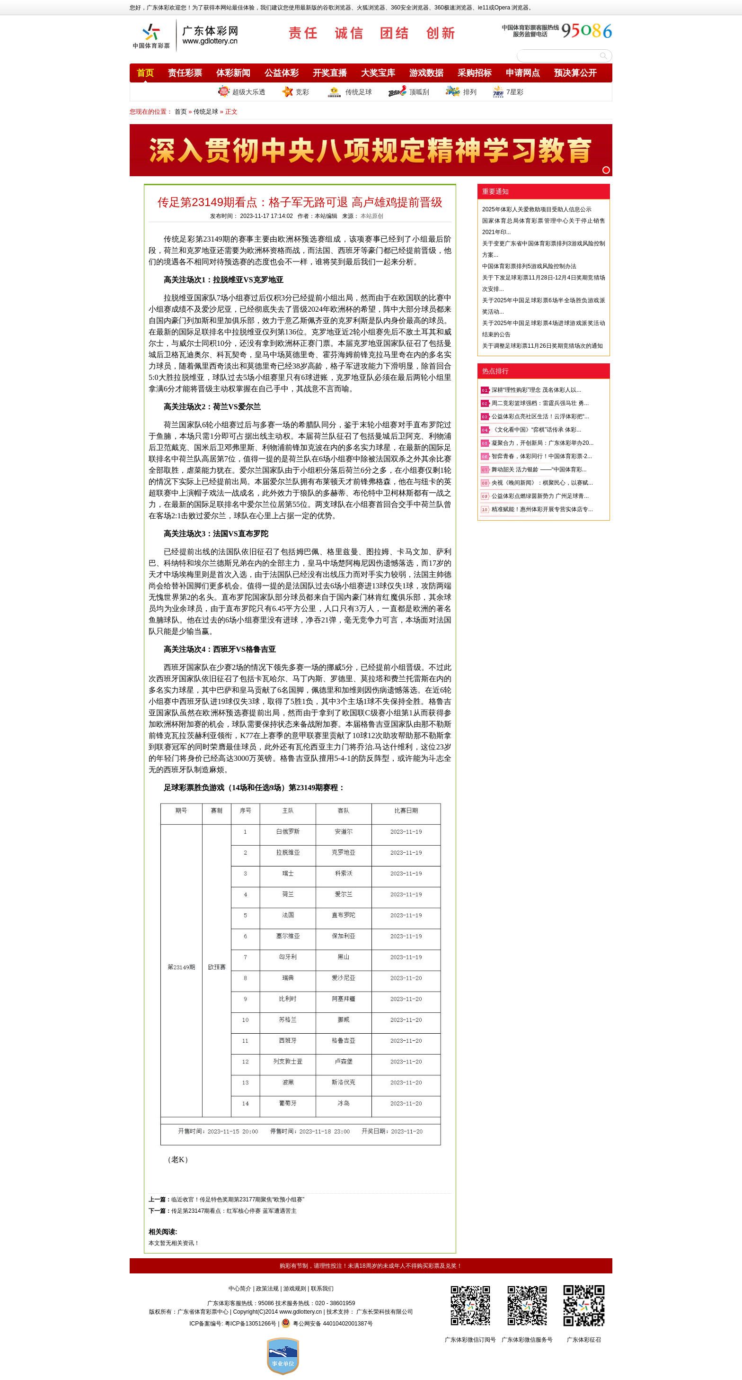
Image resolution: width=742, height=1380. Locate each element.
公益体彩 (282, 73)
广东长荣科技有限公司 (384, 1311)
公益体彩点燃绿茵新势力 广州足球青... (540, 496)
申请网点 (523, 73)
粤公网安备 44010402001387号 (327, 1323)
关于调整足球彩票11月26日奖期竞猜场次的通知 (542, 346)
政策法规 (267, 1288)
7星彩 (508, 91)
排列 (461, 91)
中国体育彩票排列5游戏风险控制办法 (529, 266)
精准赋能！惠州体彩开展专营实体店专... (542, 509)
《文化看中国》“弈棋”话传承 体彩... (536, 429)
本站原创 (372, 216)
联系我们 (322, 1288)
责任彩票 (185, 73)
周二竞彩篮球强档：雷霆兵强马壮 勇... (540, 403)
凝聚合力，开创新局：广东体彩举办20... (542, 443)
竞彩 (295, 91)
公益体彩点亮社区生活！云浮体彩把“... (540, 416)
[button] (606, 170)
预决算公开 (575, 73)
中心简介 (240, 1288)
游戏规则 (294, 1288)
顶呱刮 (408, 91)
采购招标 (475, 73)
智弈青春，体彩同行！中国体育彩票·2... (542, 456)
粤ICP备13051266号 (250, 1323)
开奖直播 (330, 73)
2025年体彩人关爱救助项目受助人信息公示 (537, 209)
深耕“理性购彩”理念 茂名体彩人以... (536, 390)
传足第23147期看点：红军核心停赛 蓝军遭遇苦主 (234, 1211)
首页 (145, 73)
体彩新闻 (233, 73)
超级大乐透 (241, 91)
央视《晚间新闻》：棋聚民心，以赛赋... (542, 482)
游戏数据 (426, 73)
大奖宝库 (378, 73)
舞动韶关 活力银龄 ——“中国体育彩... (539, 469)
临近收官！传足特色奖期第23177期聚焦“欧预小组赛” (237, 1199)
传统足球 (348, 91)
